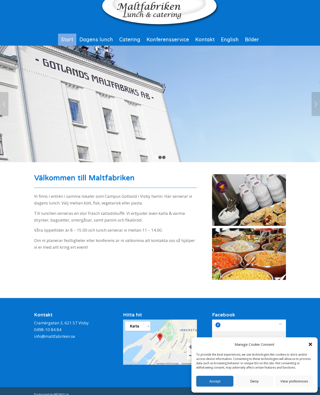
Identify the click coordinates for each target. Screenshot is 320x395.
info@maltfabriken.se (54, 336)
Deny (254, 381)
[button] (310, 344)
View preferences (294, 381)
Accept (214, 381)
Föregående (4, 104)
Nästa (316, 104)
